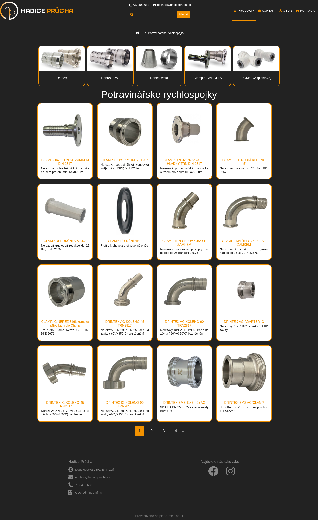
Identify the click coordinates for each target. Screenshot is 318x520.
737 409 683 (140, 4)
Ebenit (178, 516)
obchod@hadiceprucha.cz (174, 4)
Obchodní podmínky (88, 492)
